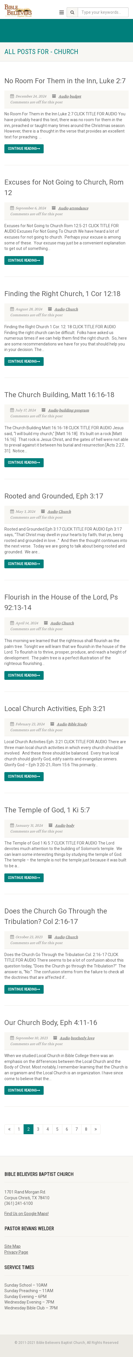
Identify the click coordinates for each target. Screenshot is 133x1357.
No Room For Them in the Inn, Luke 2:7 (64, 81)
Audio (63, 96)
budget (75, 96)
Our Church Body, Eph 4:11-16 (50, 1023)
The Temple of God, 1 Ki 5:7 (47, 810)
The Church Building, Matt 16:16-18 (59, 395)
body (70, 825)
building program (74, 410)
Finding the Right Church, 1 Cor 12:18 (62, 294)
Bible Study (77, 724)
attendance (78, 208)
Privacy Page (16, 1252)
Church (71, 309)
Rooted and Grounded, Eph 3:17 (53, 496)
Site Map (12, 1246)
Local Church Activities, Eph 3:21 (55, 709)
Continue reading (24, 149)
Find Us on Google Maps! (26, 1213)
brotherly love (82, 1038)
